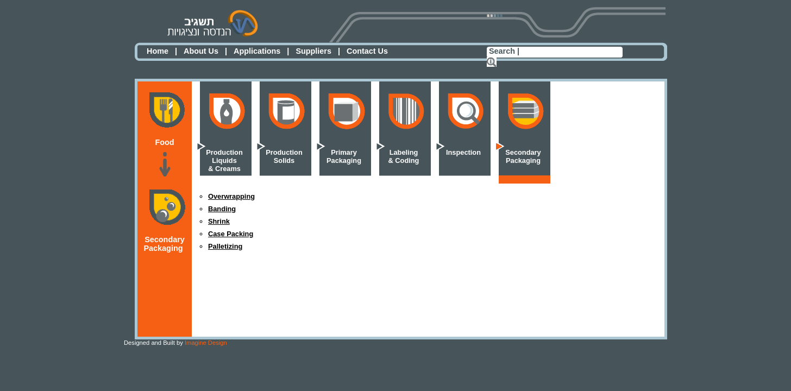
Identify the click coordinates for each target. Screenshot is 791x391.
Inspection (463, 152)
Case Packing (230, 234)
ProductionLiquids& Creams (224, 160)
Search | (504, 51)
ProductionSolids (284, 156)
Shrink (219, 221)
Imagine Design (175, 342)
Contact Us (367, 51)
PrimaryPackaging (344, 156)
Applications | (261, 51)
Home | (162, 51)
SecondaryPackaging (523, 156)
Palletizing (225, 246)
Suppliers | (318, 51)
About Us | (205, 51)
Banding (222, 209)
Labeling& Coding (403, 156)
